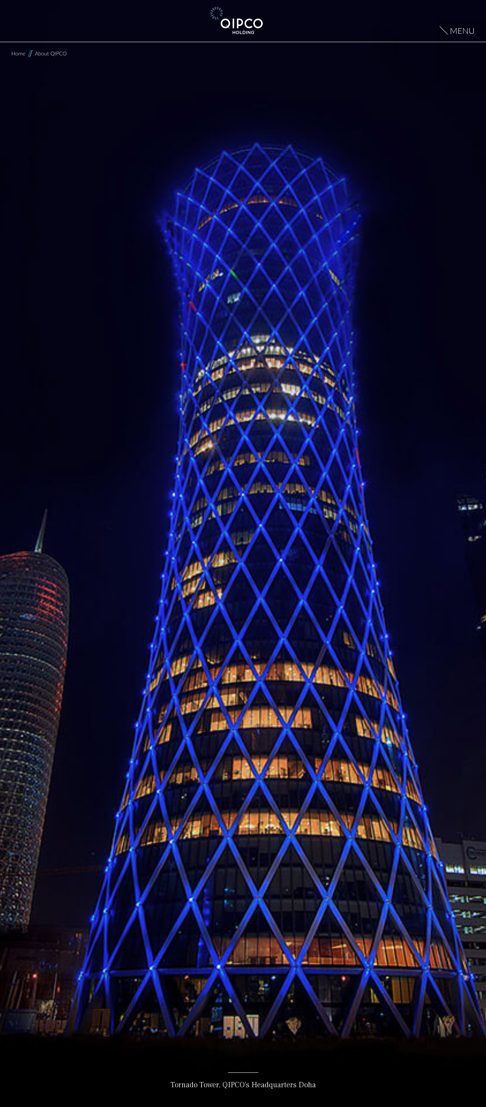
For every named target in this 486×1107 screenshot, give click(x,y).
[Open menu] (457, 31)
